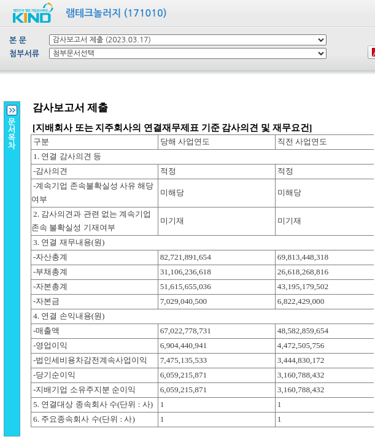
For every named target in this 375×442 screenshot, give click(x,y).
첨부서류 (24, 54)
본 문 (17, 40)
